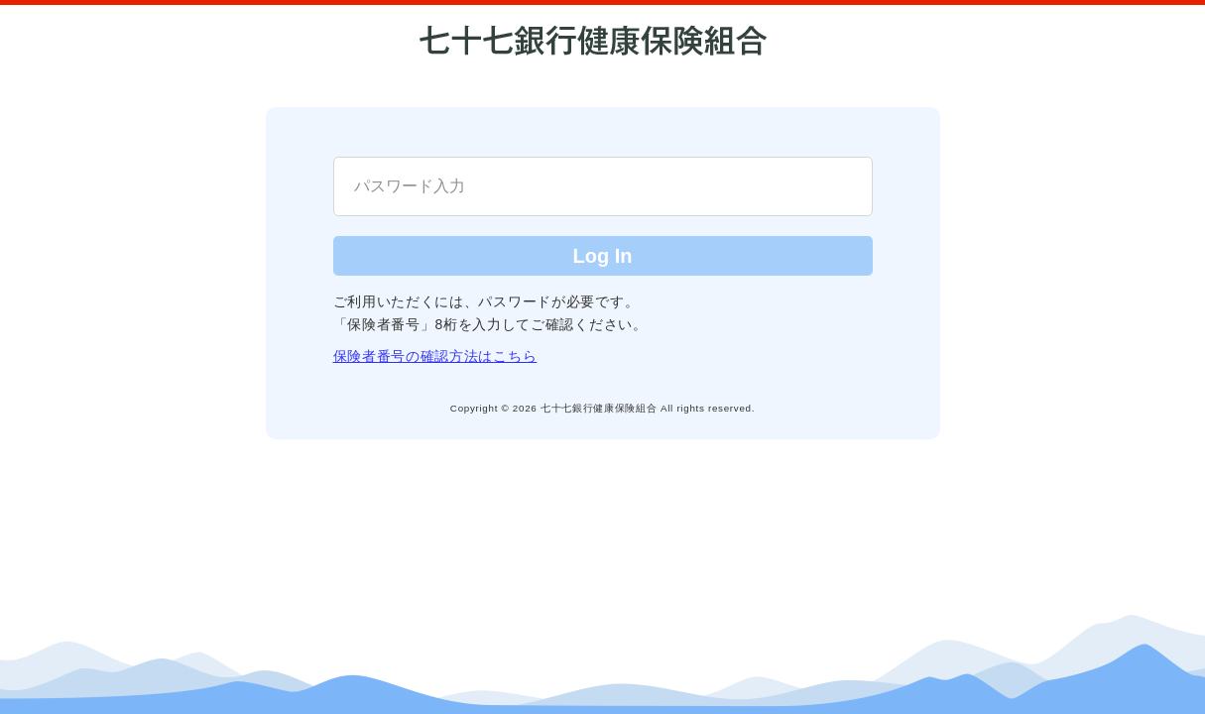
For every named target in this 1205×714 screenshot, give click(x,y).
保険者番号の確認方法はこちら (435, 356)
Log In (603, 256)
